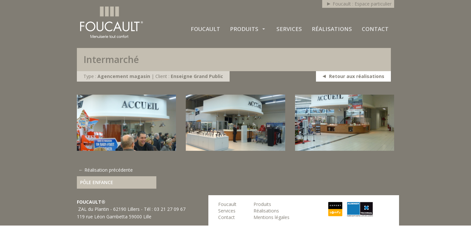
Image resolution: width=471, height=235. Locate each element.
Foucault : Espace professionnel (111, 22)
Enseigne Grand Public (197, 76)
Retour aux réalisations (356, 76)
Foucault (205, 29)
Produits (244, 29)
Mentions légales (271, 217)
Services (289, 29)
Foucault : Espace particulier (362, 4)
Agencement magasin (123, 76)
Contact (375, 29)
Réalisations (332, 29)
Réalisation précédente (108, 170)
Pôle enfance (96, 182)
